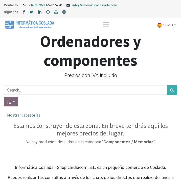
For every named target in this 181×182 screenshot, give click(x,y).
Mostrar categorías (23, 115)
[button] (11, 101)
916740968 (37, 5)
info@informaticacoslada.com (94, 5)
